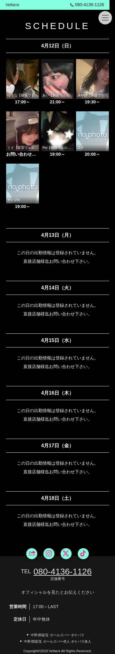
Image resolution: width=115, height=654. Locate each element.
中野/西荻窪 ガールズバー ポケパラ (57, 635)
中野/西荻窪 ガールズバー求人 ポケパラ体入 (57, 641)
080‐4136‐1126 (91, 4)
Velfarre (13, 4)
